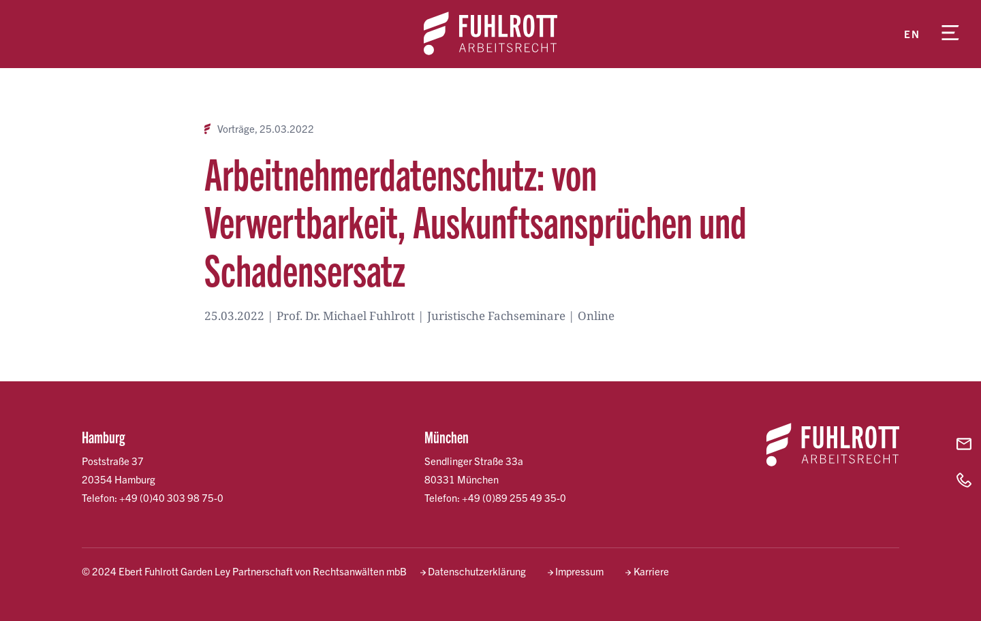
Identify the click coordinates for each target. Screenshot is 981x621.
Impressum (579, 570)
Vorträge (236, 129)
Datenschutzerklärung (477, 570)
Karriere (651, 570)
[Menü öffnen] (950, 34)
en (912, 33)
